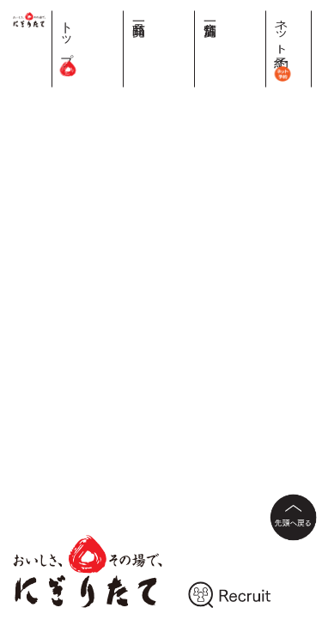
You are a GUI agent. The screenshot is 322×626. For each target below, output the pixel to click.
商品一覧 (229, 14)
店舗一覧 (262, 14)
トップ (197, 43)
